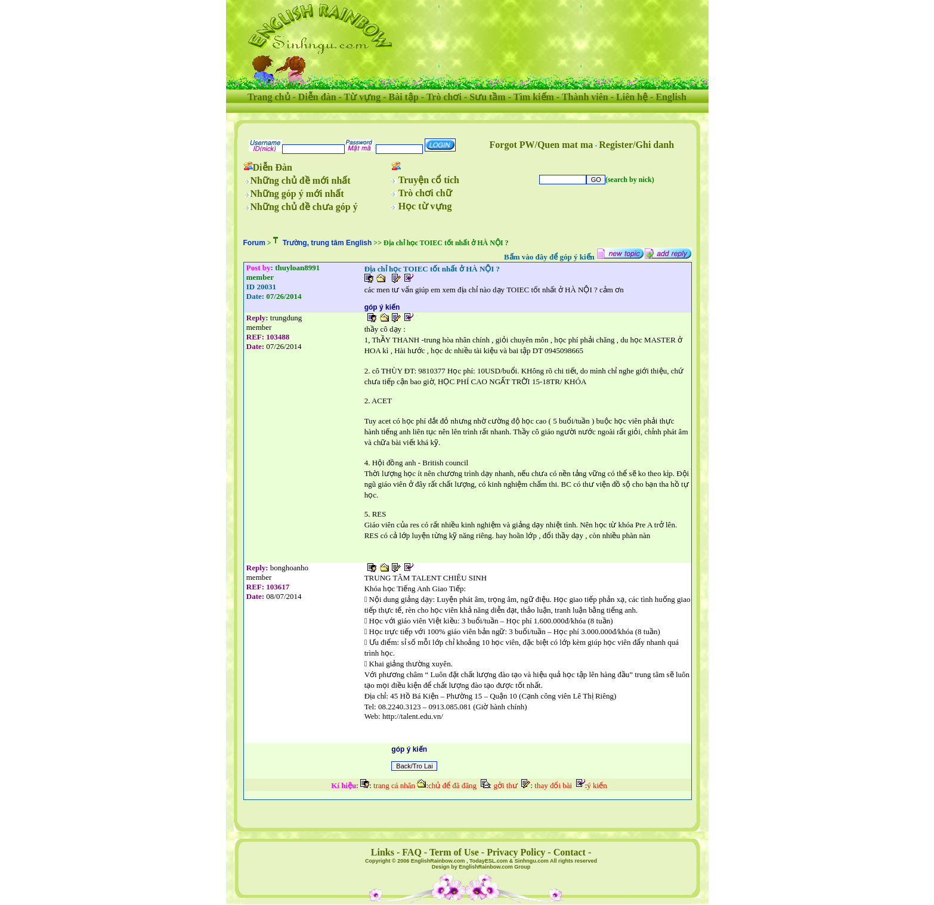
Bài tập (403, 97)
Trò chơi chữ (425, 193)
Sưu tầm (487, 97)
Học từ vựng (425, 206)
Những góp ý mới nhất (297, 194)
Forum (254, 243)
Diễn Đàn (272, 167)
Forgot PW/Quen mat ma (541, 145)
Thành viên (585, 97)
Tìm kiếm (534, 97)
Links (382, 852)
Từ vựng (362, 97)
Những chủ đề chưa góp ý (304, 207)
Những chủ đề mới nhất (300, 180)
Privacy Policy (516, 852)
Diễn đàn (317, 97)
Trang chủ (269, 97)
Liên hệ (632, 97)
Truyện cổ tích (428, 180)
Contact (569, 852)
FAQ (412, 852)
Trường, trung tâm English (327, 243)
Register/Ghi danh (636, 145)
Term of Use (454, 852)
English (670, 97)
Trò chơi (444, 97)
